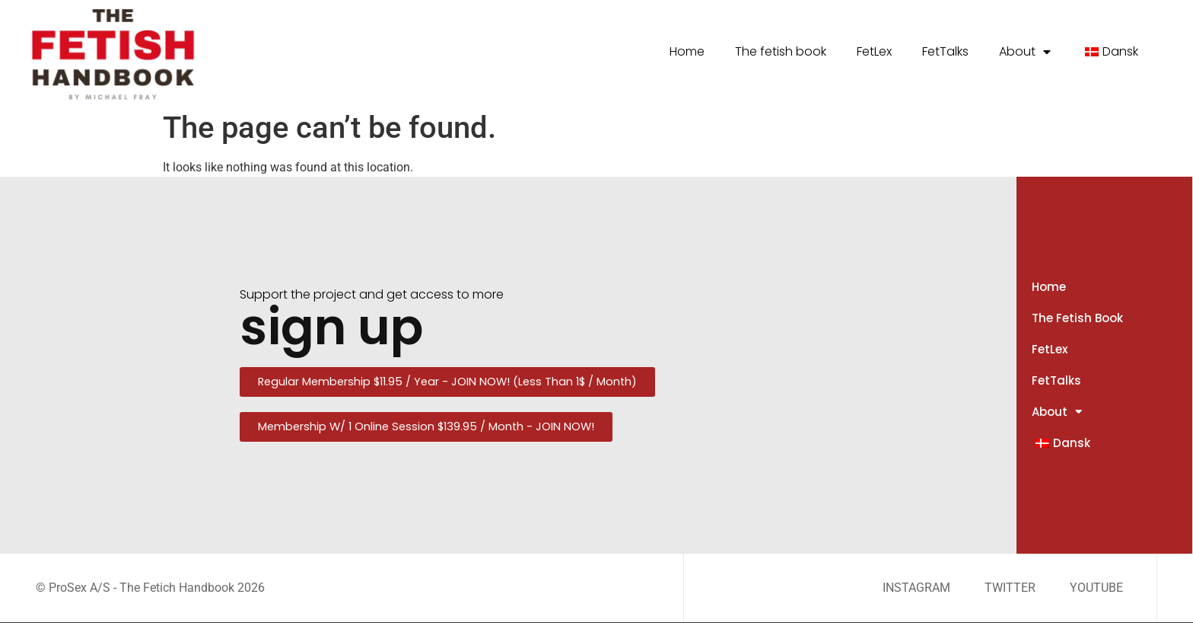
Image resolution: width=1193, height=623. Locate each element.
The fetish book (780, 51)
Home (687, 51)
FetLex (874, 51)
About (1025, 51)
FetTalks (945, 51)
